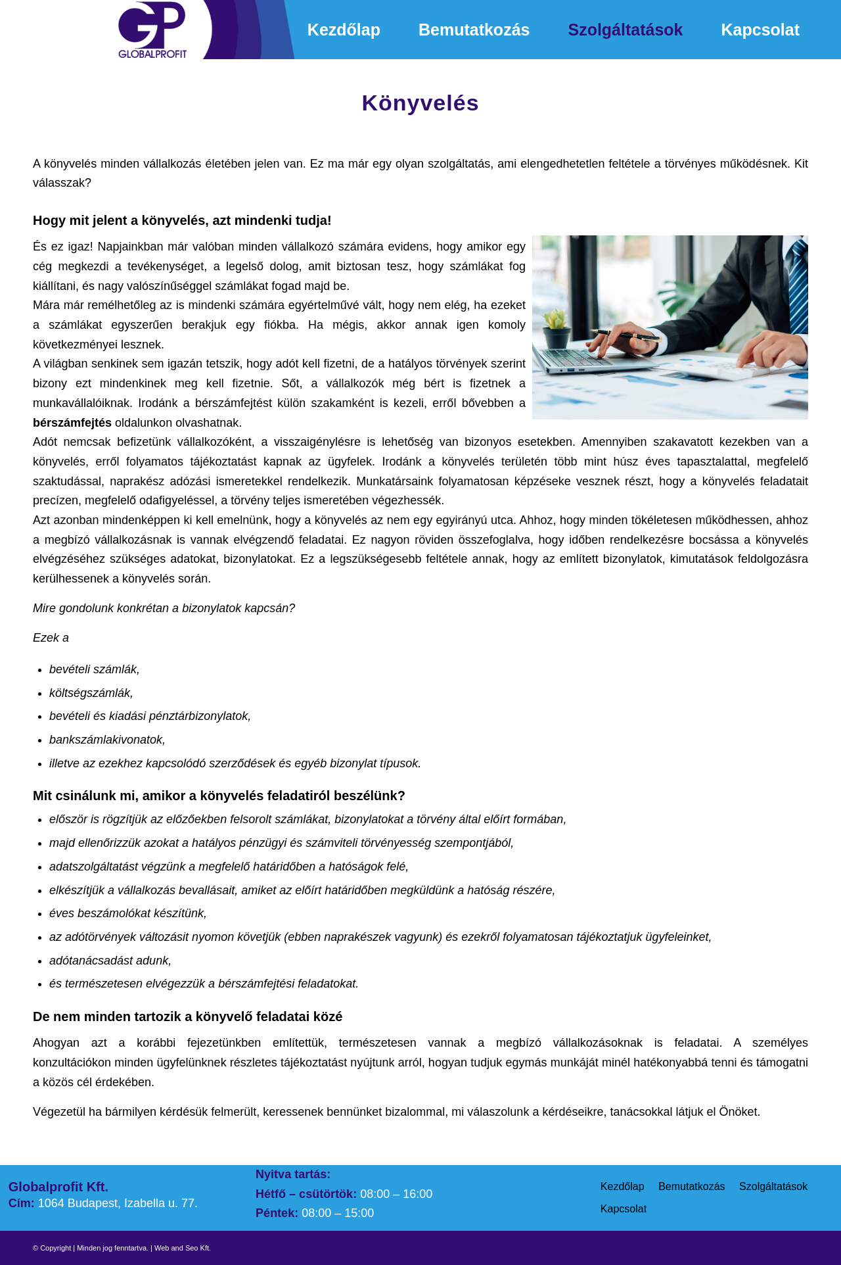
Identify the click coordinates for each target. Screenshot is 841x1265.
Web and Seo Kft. (182, 1248)
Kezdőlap (623, 1186)
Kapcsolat (624, 1208)
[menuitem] (344, 29)
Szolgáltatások (773, 1186)
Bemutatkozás (691, 1186)
